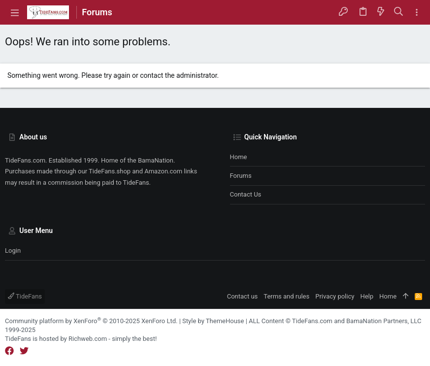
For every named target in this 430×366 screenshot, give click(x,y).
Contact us (246, 194)
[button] (15, 12)
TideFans (25, 296)
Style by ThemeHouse (213, 321)
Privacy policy (334, 296)
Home (238, 157)
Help (366, 296)
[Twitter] (24, 351)
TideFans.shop (110, 171)
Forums (241, 175)
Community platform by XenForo (91, 321)
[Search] (398, 12)
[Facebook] (9, 351)
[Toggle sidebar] (416, 12)
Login (13, 250)
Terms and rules (286, 296)
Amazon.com (163, 171)
